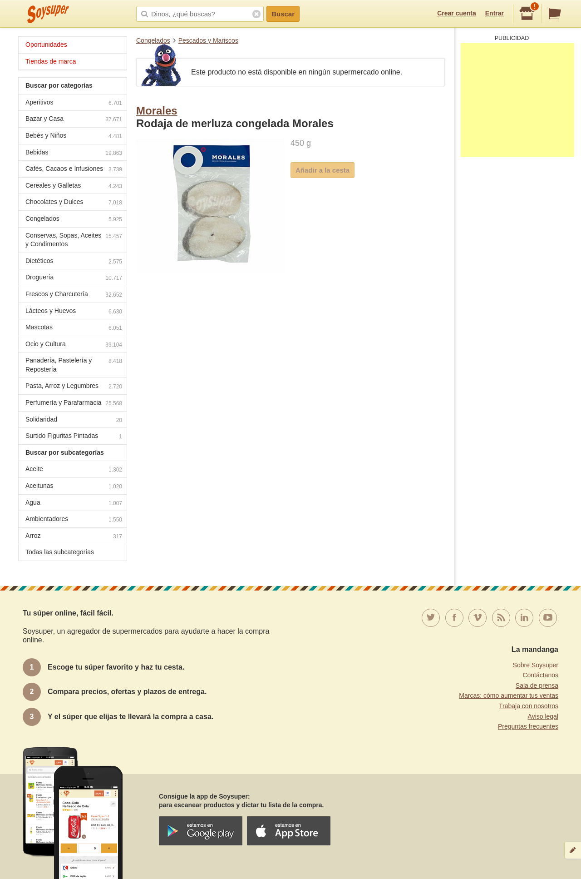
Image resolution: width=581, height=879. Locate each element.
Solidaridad (73, 420)
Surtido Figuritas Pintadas (73, 437)
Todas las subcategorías (59, 552)
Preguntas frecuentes (528, 726)
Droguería (73, 278)
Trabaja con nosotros (528, 706)
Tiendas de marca (50, 61)
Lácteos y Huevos (73, 312)
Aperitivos (73, 103)
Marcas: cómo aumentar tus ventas (508, 695)
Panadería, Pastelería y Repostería (73, 365)
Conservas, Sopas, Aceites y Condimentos (73, 240)
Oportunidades (46, 44)
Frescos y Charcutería (73, 295)
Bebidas (73, 153)
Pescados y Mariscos (208, 40)
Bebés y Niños (73, 136)
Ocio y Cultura (73, 345)
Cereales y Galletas (73, 186)
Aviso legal (543, 716)
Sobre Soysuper (535, 665)
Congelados (153, 40)
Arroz (73, 536)
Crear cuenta (456, 13)
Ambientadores (73, 520)
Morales (156, 110)
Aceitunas (73, 487)
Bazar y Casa (73, 119)
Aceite (73, 470)
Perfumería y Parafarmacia (73, 403)
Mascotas (73, 328)
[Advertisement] (517, 100)
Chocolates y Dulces (73, 203)
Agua (73, 503)
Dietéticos (73, 262)
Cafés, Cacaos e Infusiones (73, 169)
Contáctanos (540, 675)
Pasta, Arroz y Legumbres (73, 387)
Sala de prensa (537, 685)
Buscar (283, 14)
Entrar (494, 13)
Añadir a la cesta (322, 170)
